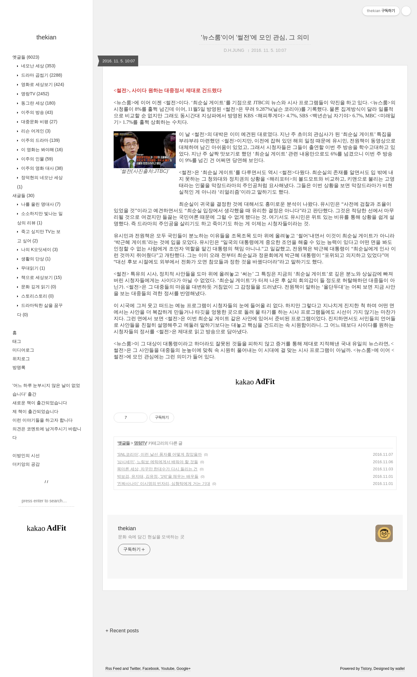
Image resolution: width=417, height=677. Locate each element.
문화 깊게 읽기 (38, 286)
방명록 (18, 367)
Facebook (151, 668)
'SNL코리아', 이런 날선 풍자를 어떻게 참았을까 (159, 454)
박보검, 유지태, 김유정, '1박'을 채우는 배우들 (157, 476)
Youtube (168, 668)
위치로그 (21, 358)
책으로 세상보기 (41, 277)
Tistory (366, 668)
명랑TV (34, 93)
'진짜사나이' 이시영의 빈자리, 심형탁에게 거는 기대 (163, 483)
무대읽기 (32, 268)
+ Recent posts (122, 630)
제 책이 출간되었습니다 (35, 411)
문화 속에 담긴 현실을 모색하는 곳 (151, 536)
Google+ (183, 668)
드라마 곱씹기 (41, 75)
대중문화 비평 (38, 121)
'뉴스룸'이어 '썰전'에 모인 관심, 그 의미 (255, 37)
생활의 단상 (35, 258)
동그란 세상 (37, 103)
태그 (16, 341)
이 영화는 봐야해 (41, 149)
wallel (400, 668)
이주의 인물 (36, 158)
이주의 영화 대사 (41, 168)
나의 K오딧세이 (39, 249)
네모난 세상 (37, 65)
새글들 (23, 195)
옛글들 (25, 57)
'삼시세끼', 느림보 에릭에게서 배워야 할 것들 (157, 462)
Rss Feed (113, 668)
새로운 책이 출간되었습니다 (39, 402)
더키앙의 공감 (26, 464)
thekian (46, 37)
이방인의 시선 (26, 455)
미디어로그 (23, 349)
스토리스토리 (37, 296)
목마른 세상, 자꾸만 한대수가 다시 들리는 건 (157, 469)
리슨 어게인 (35, 130)
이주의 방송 (36, 112)
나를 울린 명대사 (40, 204)
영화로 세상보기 (42, 84)
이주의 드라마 (40, 140)
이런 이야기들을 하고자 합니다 (42, 420)
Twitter (135, 668)
